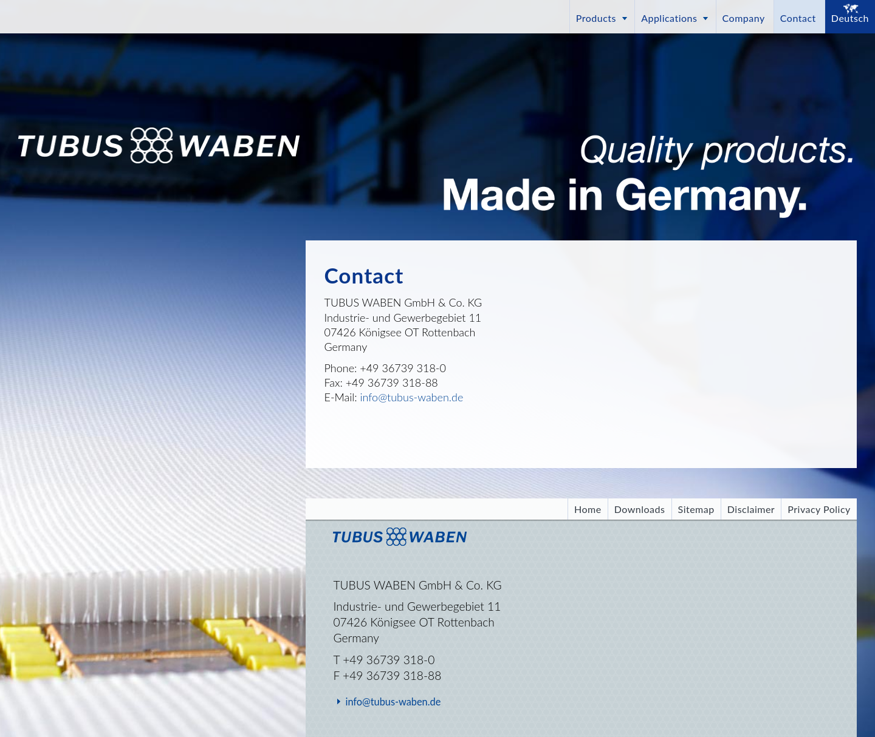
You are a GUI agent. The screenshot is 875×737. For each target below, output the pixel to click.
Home (588, 509)
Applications (669, 18)
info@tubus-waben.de (412, 397)
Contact (798, 18)
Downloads (639, 509)
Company (743, 18)
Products (596, 18)
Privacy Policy (818, 509)
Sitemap (696, 509)
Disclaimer (751, 509)
